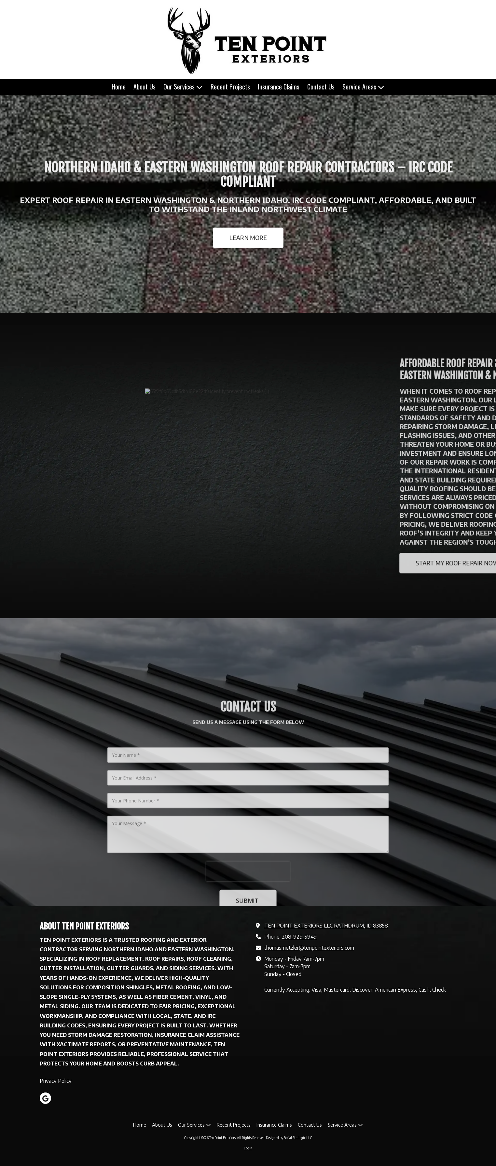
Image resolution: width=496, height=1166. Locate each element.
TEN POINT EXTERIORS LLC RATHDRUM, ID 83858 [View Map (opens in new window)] (326, 925)
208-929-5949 (299, 936)
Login (248, 1148)
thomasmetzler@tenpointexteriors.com (309, 947)
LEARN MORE (248, 237)
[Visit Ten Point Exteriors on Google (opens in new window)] (45, 1098)
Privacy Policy (56, 1080)
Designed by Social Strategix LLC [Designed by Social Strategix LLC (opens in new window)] (289, 1138)
